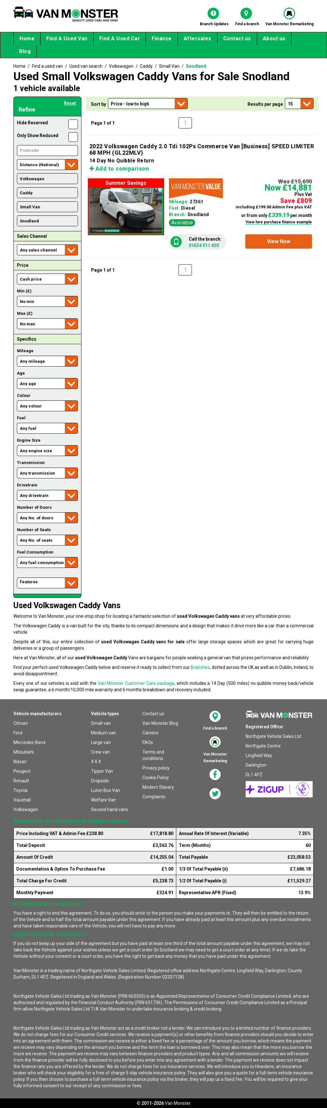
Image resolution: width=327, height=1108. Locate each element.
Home (26, 38)
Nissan (20, 761)
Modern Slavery (158, 787)
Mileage (25, 350)
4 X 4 (96, 761)
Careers (150, 732)
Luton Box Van (105, 790)
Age (21, 373)
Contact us (237, 38)
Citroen (20, 723)
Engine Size (29, 440)
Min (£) (24, 291)
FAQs (147, 742)
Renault (21, 780)
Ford (17, 732)
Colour (24, 395)
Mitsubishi (23, 752)
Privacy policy (156, 768)
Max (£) (25, 313)
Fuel (21, 417)
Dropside (100, 780)
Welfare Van (103, 799)
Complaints (153, 796)
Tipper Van (102, 771)
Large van (101, 742)
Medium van (103, 732)
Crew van (100, 752)
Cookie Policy (155, 777)
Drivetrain (27, 485)
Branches (200, 667)
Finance (162, 38)
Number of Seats (34, 529)
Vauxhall (22, 799)
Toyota (20, 790)
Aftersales (197, 38)
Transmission (31, 462)
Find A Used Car (119, 38)
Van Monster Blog (160, 723)
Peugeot (22, 771)
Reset (70, 103)
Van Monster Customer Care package (136, 683)
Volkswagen (25, 809)
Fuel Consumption (35, 552)
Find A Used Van (66, 38)
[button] (278, 241)
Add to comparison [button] (119, 168)
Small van (101, 723)
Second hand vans (109, 809)
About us (274, 38)
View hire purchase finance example (279, 222)
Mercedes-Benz (29, 742)
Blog (25, 51)
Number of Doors (34, 507)
